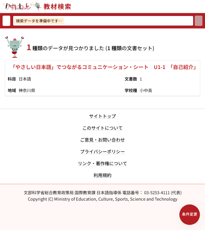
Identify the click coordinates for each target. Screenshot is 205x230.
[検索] (198, 21)
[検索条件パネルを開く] (189, 214)
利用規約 (102, 175)
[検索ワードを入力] (103, 21)
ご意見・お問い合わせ (102, 139)
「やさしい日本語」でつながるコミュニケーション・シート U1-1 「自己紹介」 (104, 67)
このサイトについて (102, 128)
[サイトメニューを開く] (202, 6)
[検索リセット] (6, 21)
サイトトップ (102, 116)
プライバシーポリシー (102, 151)
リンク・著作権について (102, 163)
